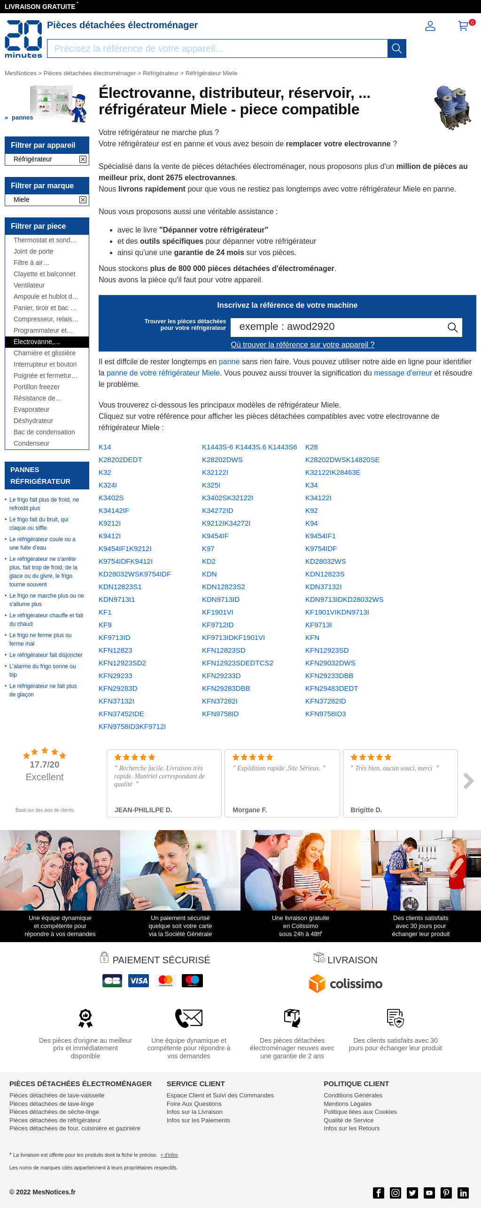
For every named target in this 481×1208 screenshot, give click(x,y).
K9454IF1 (320, 536)
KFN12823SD (224, 650)
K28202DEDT (120, 460)
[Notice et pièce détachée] (23, 39)
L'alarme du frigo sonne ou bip (42, 670)
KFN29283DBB (226, 688)
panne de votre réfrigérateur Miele (163, 373)
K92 (311, 510)
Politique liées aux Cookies (360, 1111)
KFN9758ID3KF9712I (132, 726)
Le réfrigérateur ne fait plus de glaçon (43, 690)
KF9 (105, 625)
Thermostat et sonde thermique (44, 240)
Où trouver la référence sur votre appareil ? (302, 345)
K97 (208, 548)
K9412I (110, 536)
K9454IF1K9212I (125, 548)
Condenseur (31, 443)
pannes (22, 117)
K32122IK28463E (333, 472)
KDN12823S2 (223, 587)
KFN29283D (118, 688)
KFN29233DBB (329, 676)
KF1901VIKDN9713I (337, 612)
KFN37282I (220, 701)
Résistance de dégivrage (34, 398)
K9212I (110, 523)
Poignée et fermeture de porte (44, 375)
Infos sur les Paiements (198, 1120)
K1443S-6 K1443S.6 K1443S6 (249, 447)
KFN (312, 637)
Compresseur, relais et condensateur (46, 319)
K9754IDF (321, 548)
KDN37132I (323, 587)
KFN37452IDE (121, 714)
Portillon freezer (37, 387)
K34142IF (114, 510)
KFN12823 (115, 650)
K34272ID (217, 510)
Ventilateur (29, 285)
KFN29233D (221, 676)
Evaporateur (31, 409)
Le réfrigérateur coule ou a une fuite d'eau (42, 543)
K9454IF (215, 536)
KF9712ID (218, 625)
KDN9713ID (221, 599)
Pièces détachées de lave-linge (51, 1103)
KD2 (209, 561)
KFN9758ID (220, 714)
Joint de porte (34, 251)
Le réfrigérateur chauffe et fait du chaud (46, 619)
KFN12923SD (327, 650)
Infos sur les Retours (352, 1128)
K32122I (215, 472)
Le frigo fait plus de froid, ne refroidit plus (44, 504)
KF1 (105, 612)
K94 (311, 523)
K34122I (318, 498)
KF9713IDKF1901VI (233, 637)
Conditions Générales (353, 1095)
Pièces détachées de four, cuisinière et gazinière (74, 1128)
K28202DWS (222, 460)
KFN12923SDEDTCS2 (237, 663)
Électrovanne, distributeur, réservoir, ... (45, 341)
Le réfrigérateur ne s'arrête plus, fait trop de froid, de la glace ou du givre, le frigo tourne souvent (43, 572)
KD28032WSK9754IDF (135, 574)
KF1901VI (217, 612)
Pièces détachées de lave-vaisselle (56, 1095)
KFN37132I (116, 701)
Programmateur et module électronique (43, 330)
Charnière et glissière (45, 353)
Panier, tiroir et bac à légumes (44, 308)
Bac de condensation (44, 432)
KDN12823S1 (120, 587)
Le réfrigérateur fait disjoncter (46, 655)
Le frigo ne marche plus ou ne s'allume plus (46, 600)
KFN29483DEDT (331, 688)
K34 (311, 485)
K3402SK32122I (227, 498)
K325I (211, 485)
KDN (209, 574)
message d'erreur (403, 373)
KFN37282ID (325, 701)
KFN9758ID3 (325, 714)
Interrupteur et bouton (45, 364)
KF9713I (318, 625)
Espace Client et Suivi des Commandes (220, 1095)
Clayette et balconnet (45, 274)
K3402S (111, 498)
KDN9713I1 (117, 599)
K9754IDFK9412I (126, 561)
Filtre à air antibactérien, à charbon (36, 262)
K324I (108, 485)
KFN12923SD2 (122, 663)
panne (229, 362)
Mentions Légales (348, 1103)
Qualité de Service (348, 1120)
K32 (105, 472)
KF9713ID (115, 637)
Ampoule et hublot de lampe (45, 296)
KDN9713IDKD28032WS (344, 599)
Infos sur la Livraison (195, 1111)
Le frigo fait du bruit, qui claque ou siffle (38, 523)
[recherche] (397, 48)
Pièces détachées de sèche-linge (54, 1111)
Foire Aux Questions (194, 1103)
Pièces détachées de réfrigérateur (55, 1120)
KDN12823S (324, 574)
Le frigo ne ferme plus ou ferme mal (40, 639)
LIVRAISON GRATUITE (40, 6)
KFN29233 (115, 676)
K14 (105, 447)
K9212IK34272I (226, 523)
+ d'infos (169, 1155)
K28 (311, 447)
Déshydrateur (33, 420)
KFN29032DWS (330, 663)
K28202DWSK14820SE (342, 460)
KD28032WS (325, 561)
